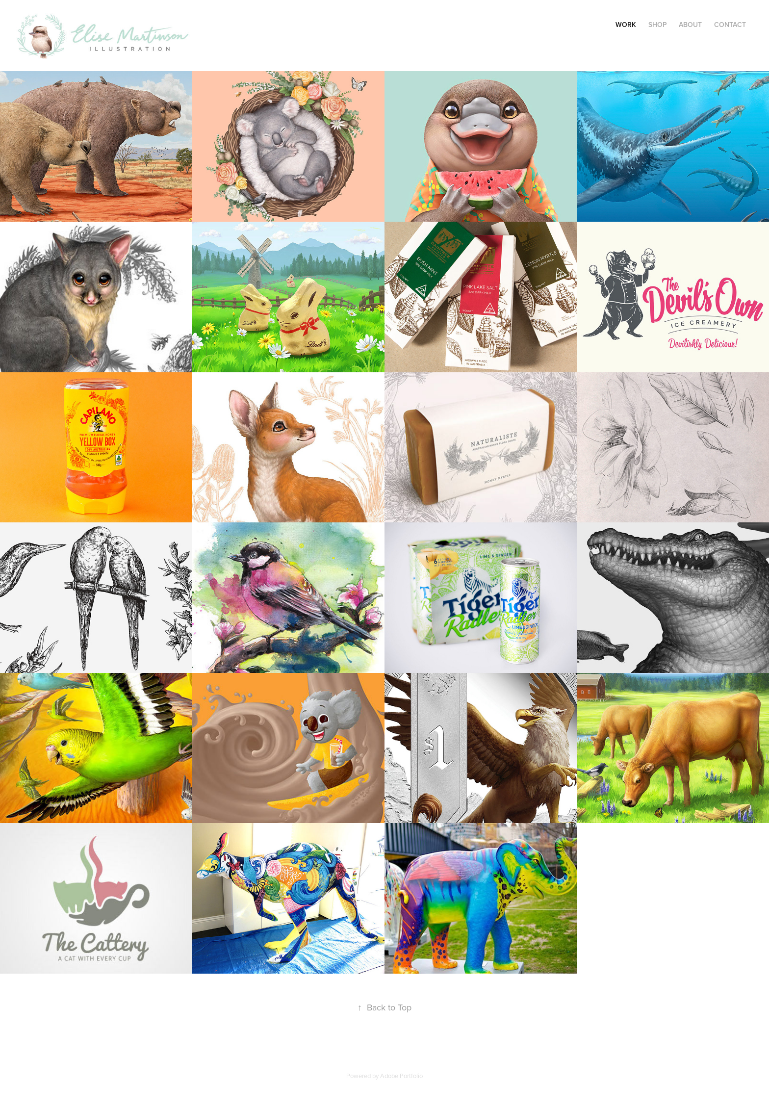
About (690, 24)
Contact (730, 24)
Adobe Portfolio (401, 1075)
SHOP (657, 24)
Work (625, 24)
